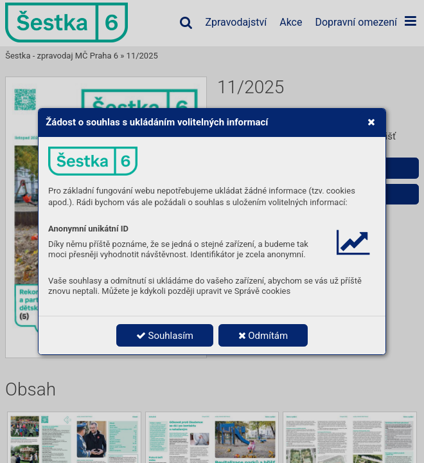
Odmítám (263, 335)
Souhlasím (164, 335)
